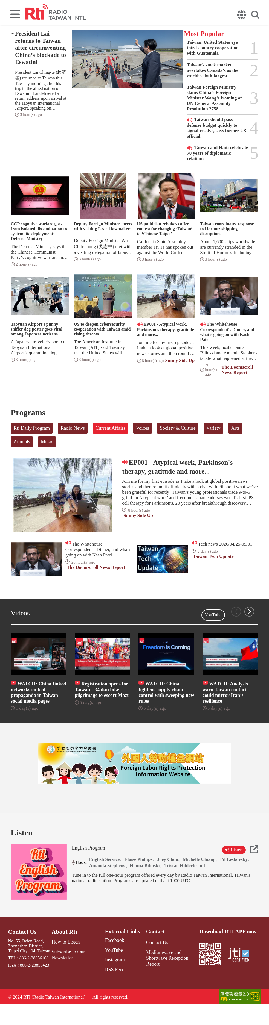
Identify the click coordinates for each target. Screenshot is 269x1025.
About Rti (64, 954)
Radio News (72, 428)
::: (12, 32)
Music (47, 441)
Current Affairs (110, 428)
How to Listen (65, 963)
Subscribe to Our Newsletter (68, 975)
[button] (249, 612)
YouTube (213, 614)
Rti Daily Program (31, 428)
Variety (213, 428)
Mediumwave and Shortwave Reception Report (170, 976)
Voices (142, 428)
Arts (235, 428)
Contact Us (21, 954)
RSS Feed (111, 990)
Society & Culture (178, 428)
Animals (21, 441)
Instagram (111, 980)
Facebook (110, 962)
